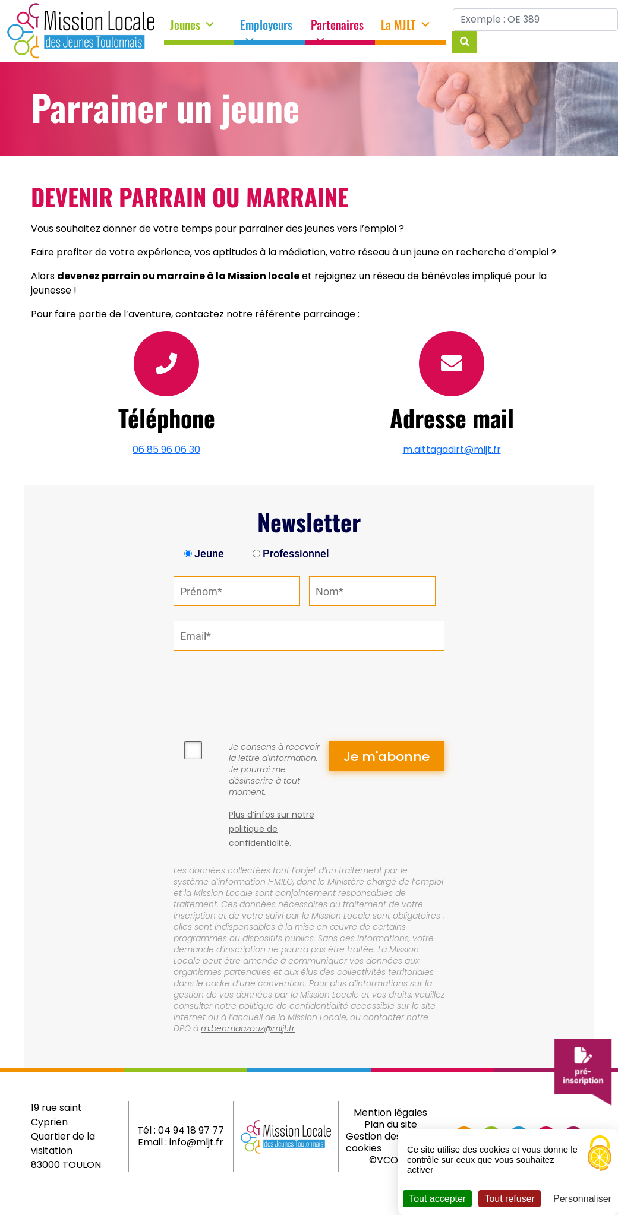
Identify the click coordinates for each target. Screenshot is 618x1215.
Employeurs (266, 28)
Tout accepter (437, 1199)
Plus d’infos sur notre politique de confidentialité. (271, 829)
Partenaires (337, 28)
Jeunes (193, 25)
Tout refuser (509, 1199)
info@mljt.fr (196, 1142)
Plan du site (390, 1124)
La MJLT (406, 25)
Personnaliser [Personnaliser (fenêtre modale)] (582, 1199)
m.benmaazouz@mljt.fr (248, 1028)
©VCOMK (390, 1160)
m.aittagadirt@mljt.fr (452, 449)
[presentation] (264, 688)
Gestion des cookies (373, 1142)
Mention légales (390, 1112)
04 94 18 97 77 (191, 1130)
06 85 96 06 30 (166, 449)
